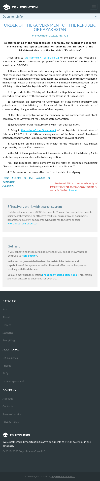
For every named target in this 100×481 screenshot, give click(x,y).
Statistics (8, 332)
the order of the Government (38, 130)
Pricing (7, 365)
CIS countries (10, 357)
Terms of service (12, 414)
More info (73, 190)
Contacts (8, 406)
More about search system (23, 223)
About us (8, 398)
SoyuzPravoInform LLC (63, 476)
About (6, 317)
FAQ (5, 373)
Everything (9, 340)
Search (6, 309)
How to (7, 324)
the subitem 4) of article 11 (42, 57)
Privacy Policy (11, 421)
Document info (13, 16)
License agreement (13, 381)
